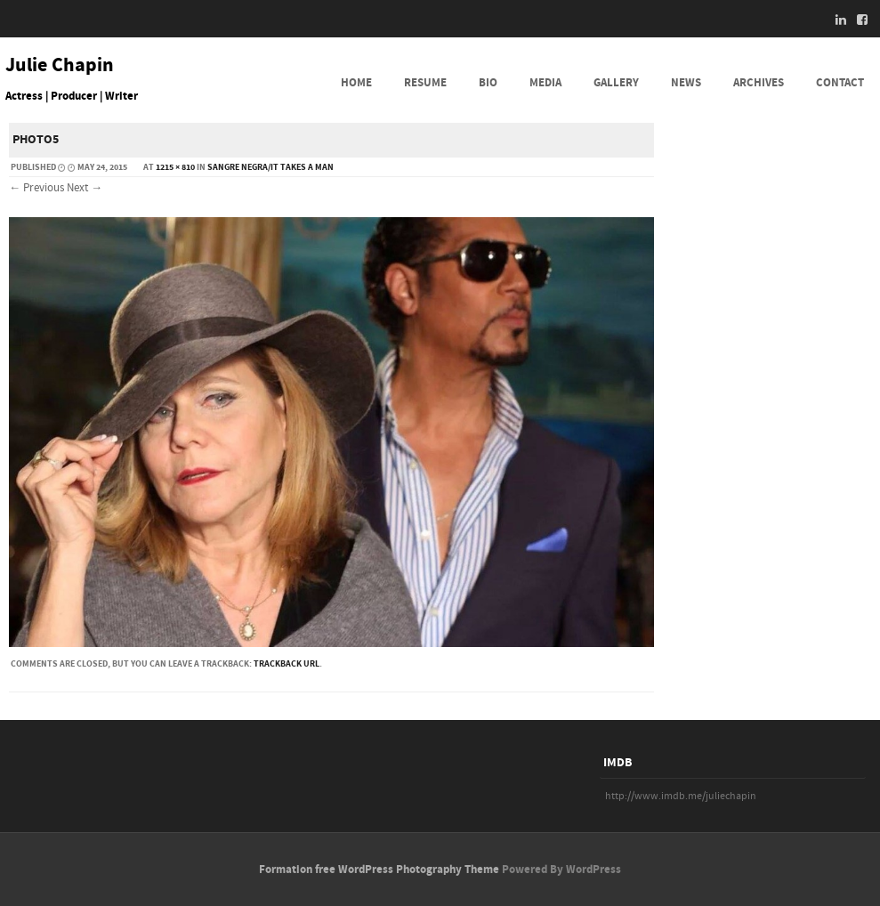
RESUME (425, 83)
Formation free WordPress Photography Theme (379, 870)
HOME (356, 83)
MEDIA (545, 83)
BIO (488, 83)
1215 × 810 (175, 167)
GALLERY (616, 83)
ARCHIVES (758, 83)
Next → (84, 188)
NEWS (686, 83)
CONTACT (840, 83)
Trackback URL (286, 664)
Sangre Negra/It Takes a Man (270, 167)
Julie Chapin (59, 66)
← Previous (36, 188)
